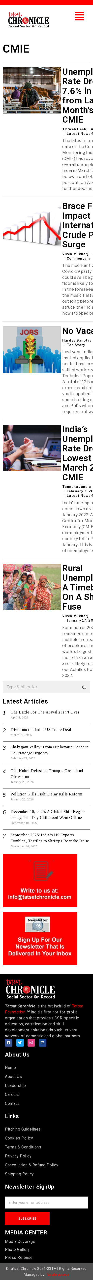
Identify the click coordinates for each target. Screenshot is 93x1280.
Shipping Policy (19, 1174)
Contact (12, 1103)
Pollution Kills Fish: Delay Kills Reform (46, 794)
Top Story (76, 345)
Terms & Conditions (23, 1147)
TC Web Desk (74, 129)
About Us (13, 1076)
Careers (12, 1094)
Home (10, 1067)
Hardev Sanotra (77, 340)
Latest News (79, 134)
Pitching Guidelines (23, 1129)
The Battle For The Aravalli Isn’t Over (45, 712)
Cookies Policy (19, 1138)
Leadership (15, 1085)
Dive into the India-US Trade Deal (41, 729)
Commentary (78, 258)
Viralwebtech (58, 1275)
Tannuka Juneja (76, 487)
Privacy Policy (18, 1156)
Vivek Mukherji (76, 254)
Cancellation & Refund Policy (31, 1165)
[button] (80, 16)
